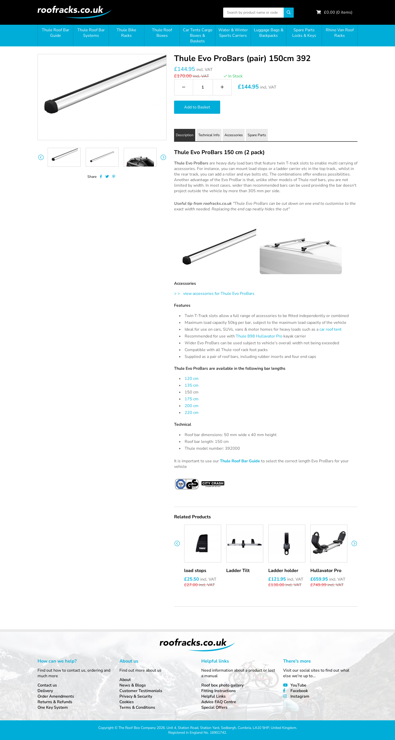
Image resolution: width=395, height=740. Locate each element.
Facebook (299, 691)
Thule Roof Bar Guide (55, 32)
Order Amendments (56, 696)
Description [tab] (184, 135)
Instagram (299, 696)
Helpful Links (213, 696)
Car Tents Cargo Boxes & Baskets (197, 35)
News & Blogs (132, 685)
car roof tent (330, 329)
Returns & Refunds (55, 702)
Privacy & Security (135, 696)
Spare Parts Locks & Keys (304, 32)
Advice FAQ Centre (218, 702)
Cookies (126, 702)
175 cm (192, 399)
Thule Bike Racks (126, 32)
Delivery (45, 691)
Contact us (47, 685)
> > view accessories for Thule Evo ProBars (214, 293)
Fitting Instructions (218, 691)
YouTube (298, 685)
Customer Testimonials (140, 691)
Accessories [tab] (233, 135)
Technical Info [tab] (209, 135)
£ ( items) (338, 12)
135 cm (192, 385)
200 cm (192, 406)
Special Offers (214, 707)
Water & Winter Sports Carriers (233, 32)
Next (163, 157)
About (125, 679)
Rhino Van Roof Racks (340, 32)
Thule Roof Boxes (162, 32)
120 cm (192, 378)
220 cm (192, 412)
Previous (41, 157)
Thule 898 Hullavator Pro (259, 336)
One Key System (53, 707)
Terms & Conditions (137, 707)
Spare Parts (257, 135)
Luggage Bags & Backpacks (268, 32)
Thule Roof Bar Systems (91, 32)
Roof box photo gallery (222, 685)
